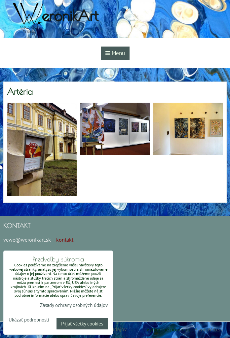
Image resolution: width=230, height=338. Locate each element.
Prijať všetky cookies (82, 324)
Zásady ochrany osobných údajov (74, 305)
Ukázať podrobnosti (29, 320)
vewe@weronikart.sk (27, 239)
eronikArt (70, 15)
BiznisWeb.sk (208, 329)
